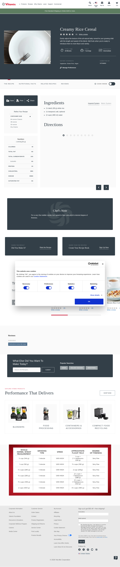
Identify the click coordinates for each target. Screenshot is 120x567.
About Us (12, 512)
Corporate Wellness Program (18, 524)
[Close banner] (102, 264)
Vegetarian (63, 63)
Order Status (35, 512)
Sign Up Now (104, 247)
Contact (33, 516)
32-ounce (14, 124)
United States (85, 553)
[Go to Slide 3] (71, 135)
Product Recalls (36, 535)
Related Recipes (48, 84)
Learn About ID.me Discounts (63, 547)
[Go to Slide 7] (85, 135)
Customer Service (36, 508)
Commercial (57, 4)
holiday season (77, 368)
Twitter (84, 549)
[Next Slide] (106, 187)
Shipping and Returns (38, 524)
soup (64, 368)
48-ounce (14, 122)
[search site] (27, 369)
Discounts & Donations (16, 520)
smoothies (92, 368)
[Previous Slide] (98, 187)
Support (50, 4)
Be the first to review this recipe (18, 344)
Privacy (56, 524)
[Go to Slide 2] (67, 135)
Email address (81, 511)
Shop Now (107, 393)
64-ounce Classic (16, 119)
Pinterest (88, 549)
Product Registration (37, 520)
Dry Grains (14, 127)
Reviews (65, 84)
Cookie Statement (40, 276)
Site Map (56, 531)
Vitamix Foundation (15, 516)
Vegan (76, 63)
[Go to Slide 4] (74, 135)
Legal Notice (58, 520)
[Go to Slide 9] (92, 135)
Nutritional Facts (27, 84)
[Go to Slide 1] (63, 135)
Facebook (79, 549)
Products (24, 4)
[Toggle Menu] (20, 4)
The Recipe (9, 84)
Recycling (57, 516)
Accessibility (57, 539)
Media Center (13, 531)
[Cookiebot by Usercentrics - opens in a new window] (89, 263)
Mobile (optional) (82, 518)
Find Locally (35, 531)
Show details (95, 295)
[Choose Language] (96, 4)
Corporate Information (15, 508)
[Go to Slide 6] (81, 135)
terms (106, 537)
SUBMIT (48, 370)
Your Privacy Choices (60, 535)
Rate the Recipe (45, 247)
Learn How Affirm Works (61, 543)
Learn (45, 4)
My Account (57, 508)
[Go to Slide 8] (89, 135)
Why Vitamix (38, 4)
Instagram (96, 549)
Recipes (30, 4)
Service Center (36, 527)
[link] (69, 34)
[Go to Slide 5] (78, 135)
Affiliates (56, 512)
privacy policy (100, 537)
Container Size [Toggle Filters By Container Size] (16, 116)
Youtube (92, 549)
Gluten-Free (70, 63)
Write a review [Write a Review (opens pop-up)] (83, 34)
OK (89, 301)
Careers (11, 527)
